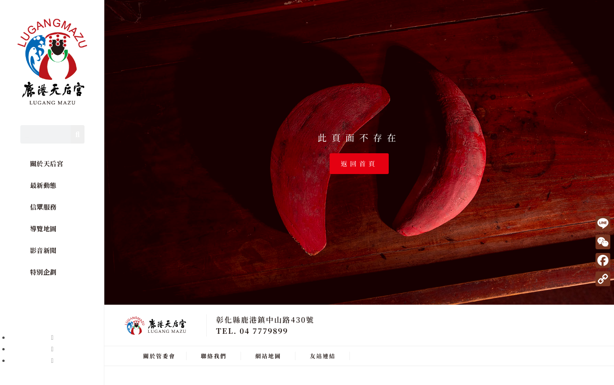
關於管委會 (159, 356)
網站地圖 (268, 356)
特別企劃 (43, 272)
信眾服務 (43, 206)
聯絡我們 (214, 356)
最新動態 (43, 185)
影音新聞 (43, 250)
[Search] (77, 134)
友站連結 (323, 356)
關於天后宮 (47, 163)
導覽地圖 (43, 228)
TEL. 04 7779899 (252, 330)
